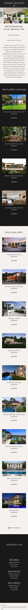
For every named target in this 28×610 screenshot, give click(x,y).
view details (14, 117)
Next (22, 16)
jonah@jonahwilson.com (14, 574)
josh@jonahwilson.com (14, 562)
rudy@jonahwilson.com (14, 585)
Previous (5, 16)
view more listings (14, 528)
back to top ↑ (4, 605)
